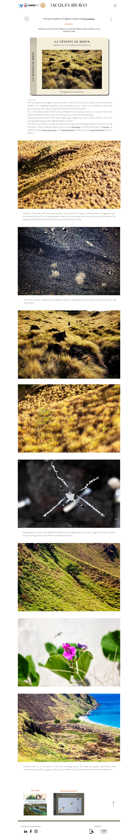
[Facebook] (31, 831)
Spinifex (105, 126)
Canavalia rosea (67, 129)
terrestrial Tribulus (97, 129)
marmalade (75, 126)
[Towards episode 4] (69, 791)
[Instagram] (36, 831)
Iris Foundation (89, 18)
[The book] (35, 790)
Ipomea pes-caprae (49, 129)
